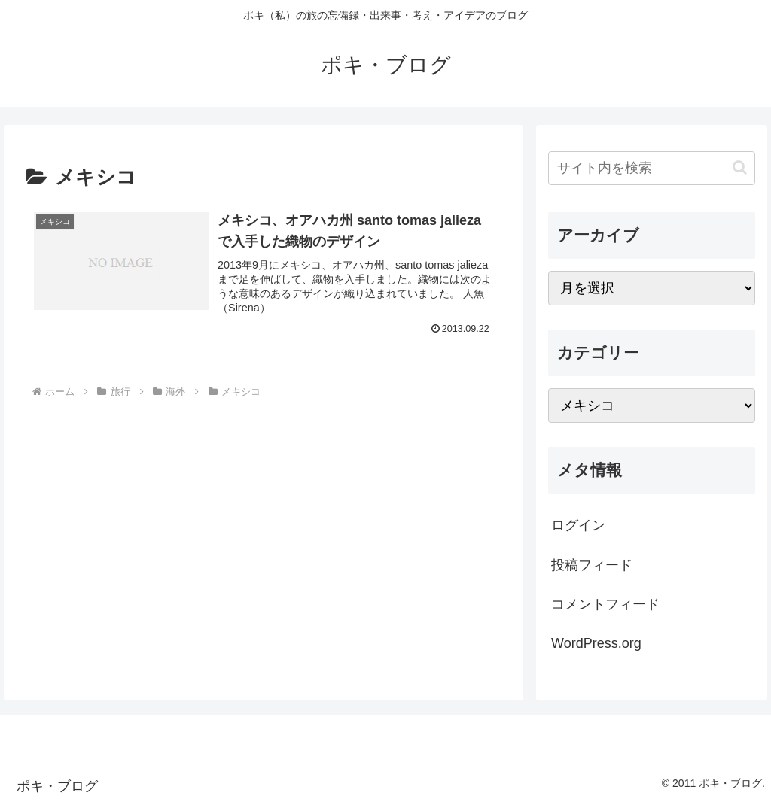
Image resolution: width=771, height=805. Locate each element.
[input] (651, 168)
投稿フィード (591, 565)
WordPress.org (596, 643)
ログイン (578, 525)
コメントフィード (605, 604)
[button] (740, 167)
